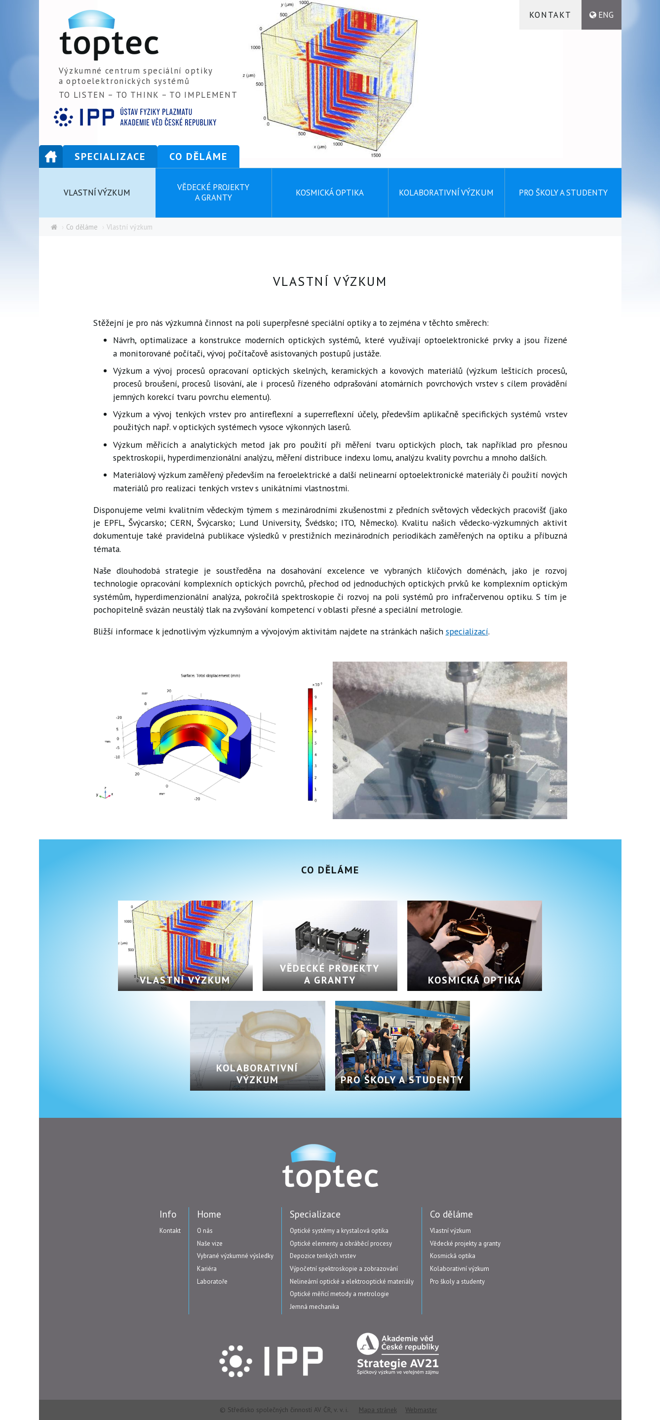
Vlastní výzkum (97, 192)
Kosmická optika (330, 192)
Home (51, 156)
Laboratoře (212, 1281)
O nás (205, 1230)
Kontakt (550, 14)
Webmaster (421, 1409)
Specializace (110, 156)
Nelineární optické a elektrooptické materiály (352, 1281)
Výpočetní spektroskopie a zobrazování (344, 1268)
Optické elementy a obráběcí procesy (341, 1243)
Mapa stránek (378, 1409)
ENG (606, 14)
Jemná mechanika (314, 1306)
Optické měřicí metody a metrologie (339, 1294)
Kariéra (207, 1268)
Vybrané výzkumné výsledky (235, 1256)
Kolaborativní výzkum (446, 192)
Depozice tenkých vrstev (323, 1256)
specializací (467, 631)
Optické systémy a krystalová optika (339, 1230)
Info (168, 1214)
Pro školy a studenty (563, 192)
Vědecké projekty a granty (213, 192)
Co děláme (198, 156)
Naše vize (210, 1243)
